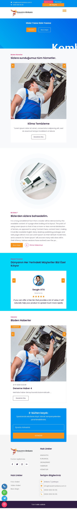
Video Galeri (16, 485)
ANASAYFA (44, 455)
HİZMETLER (44, 469)
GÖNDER (38, 435)
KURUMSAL (44, 458)
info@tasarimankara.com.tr (21, 2)
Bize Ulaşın (58, 2)
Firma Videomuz (34, 245)
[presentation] (13, 66)
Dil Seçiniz (53, 5)
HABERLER (44, 466)
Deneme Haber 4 (22, 388)
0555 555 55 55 (17, 5)
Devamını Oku (38, 137)
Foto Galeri (15, 482)
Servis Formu (48, 2)
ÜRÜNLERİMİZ (45, 462)
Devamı (31, 30)
